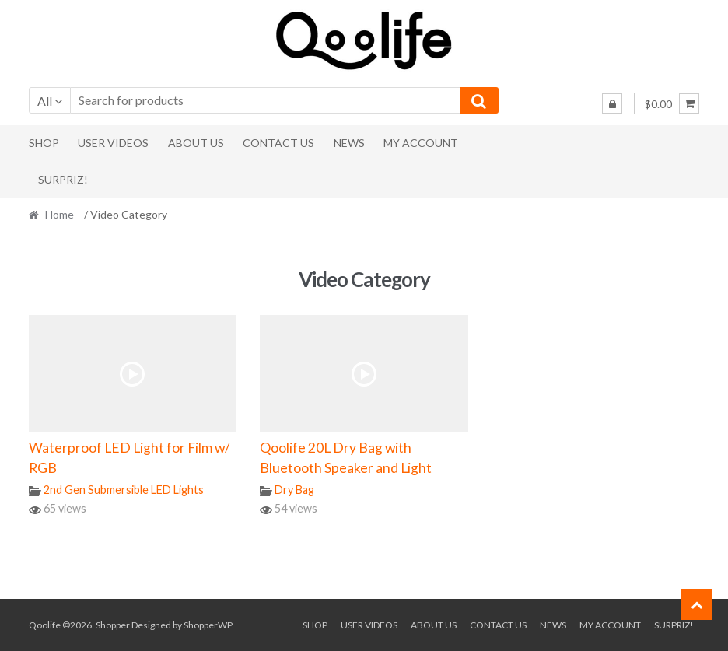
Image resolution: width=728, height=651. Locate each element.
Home (59, 214)
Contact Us (278, 142)
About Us (196, 142)
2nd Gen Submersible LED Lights (124, 489)
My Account (420, 142)
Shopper (113, 625)
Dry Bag (294, 489)
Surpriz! (63, 179)
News (349, 142)
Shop (44, 142)
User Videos (113, 142)
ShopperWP (208, 625)
